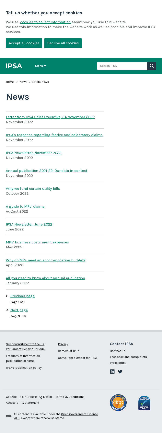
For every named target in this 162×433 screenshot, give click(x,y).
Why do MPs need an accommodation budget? (45, 260)
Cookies (11, 397)
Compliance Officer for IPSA (77, 358)
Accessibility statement (22, 402)
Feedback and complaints (128, 357)
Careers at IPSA (68, 351)
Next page (19, 310)
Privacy (63, 344)
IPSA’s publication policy (23, 367)
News (23, 82)
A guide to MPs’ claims (25, 206)
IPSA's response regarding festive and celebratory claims (54, 135)
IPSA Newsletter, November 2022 (34, 153)
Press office (118, 363)
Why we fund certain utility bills (33, 188)
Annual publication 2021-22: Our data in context (46, 171)
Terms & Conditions (69, 397)
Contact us (117, 351)
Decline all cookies (63, 43)
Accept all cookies (24, 43)
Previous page (22, 296)
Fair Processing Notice (36, 397)
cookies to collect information (45, 22)
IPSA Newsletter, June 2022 (29, 224)
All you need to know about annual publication (45, 278)
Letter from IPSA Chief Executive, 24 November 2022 (50, 117)
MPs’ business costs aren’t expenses (37, 242)
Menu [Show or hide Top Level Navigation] (39, 66)
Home (10, 82)
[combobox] (122, 66)
